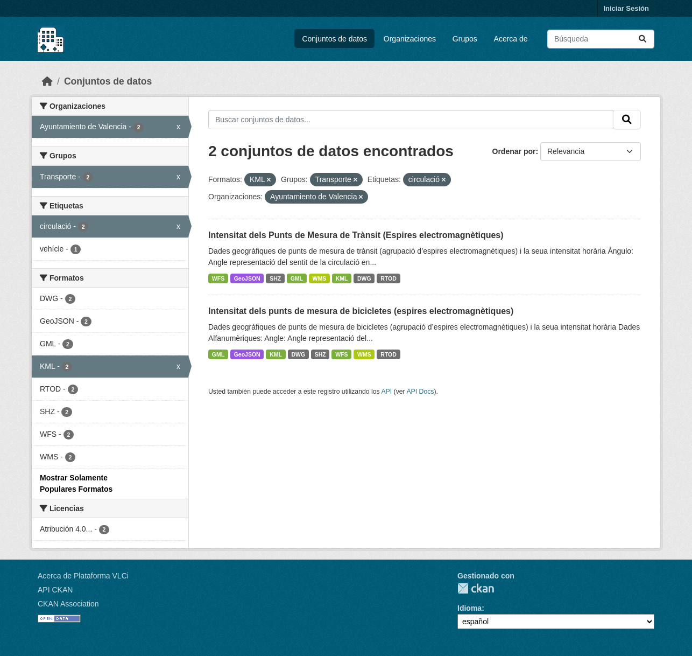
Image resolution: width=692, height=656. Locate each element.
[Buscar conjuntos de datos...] (600, 39)
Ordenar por (514, 151)
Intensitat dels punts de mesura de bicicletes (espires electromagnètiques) (360, 311)
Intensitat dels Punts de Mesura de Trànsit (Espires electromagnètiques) (356, 235)
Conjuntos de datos (334, 38)
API (386, 391)
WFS (218, 278)
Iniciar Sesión (626, 8)
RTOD (388, 278)
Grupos (465, 38)
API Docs (420, 391)
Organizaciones (410, 38)
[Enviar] (642, 39)
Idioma (469, 608)
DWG (364, 278)
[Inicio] (47, 81)
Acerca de (511, 38)
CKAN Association (68, 603)
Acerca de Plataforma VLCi (83, 575)
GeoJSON (247, 278)
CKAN (475, 588)
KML (342, 278)
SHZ (275, 278)
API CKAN (55, 589)
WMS (320, 278)
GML (297, 278)
